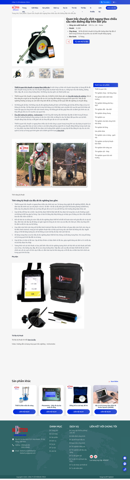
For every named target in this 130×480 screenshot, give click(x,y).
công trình (60, 130)
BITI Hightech (110, 478)
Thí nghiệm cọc (100, 117)
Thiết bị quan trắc (101, 89)
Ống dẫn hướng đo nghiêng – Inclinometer (29, 115)
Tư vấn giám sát (76, 457)
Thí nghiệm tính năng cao (103, 147)
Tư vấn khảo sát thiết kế (78, 466)
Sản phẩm (45, 8)
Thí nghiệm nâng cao (77, 448)
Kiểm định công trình (77, 437)
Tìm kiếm (105, 2)
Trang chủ (24, 8)
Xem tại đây (32, 340)
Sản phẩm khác (100, 131)
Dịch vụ (56, 8)
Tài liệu (83, 8)
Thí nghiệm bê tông (101, 127)
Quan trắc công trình (77, 444)
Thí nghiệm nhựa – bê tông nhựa (105, 93)
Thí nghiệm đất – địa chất (103, 109)
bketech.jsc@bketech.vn (28, 452)
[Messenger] (125, 457)
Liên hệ (100, 8)
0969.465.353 (111, 8)
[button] (33, 12)
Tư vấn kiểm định (76, 470)
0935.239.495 (25, 449)
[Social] (91, 458)
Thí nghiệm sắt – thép (102, 151)
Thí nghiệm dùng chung (103, 113)
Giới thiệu (35, 8)
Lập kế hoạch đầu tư (77, 441)
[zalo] (125, 464)
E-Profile (92, 8)
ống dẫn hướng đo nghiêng (77, 96)
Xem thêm (113, 381)
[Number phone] (125, 469)
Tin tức (74, 8)
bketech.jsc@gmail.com (27, 454)
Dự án (65, 8)
